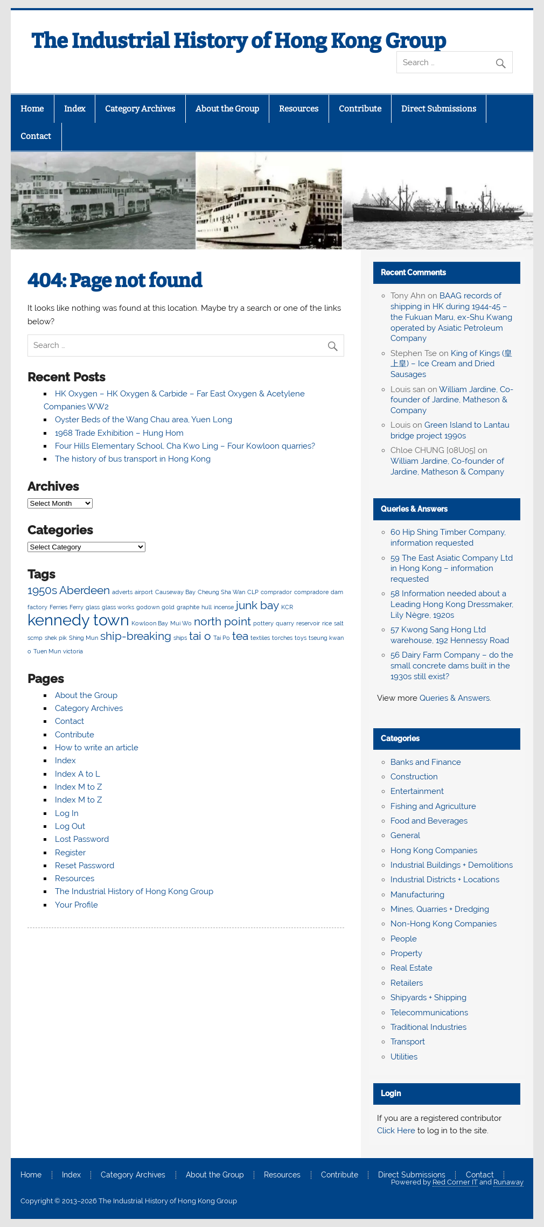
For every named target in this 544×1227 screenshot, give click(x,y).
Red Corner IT (455, 1182)
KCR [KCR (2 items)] (287, 607)
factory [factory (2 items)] (37, 607)
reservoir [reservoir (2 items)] (308, 623)
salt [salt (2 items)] (339, 623)
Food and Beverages (429, 821)
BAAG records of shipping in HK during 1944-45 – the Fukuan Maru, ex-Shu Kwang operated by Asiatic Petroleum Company (451, 317)
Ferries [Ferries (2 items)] (58, 607)
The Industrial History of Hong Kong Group (238, 41)
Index (74, 109)
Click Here (396, 1130)
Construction (414, 777)
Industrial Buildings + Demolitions (451, 865)
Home (32, 109)
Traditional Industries (428, 1027)
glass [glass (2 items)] (93, 607)
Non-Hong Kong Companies (443, 924)
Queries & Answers (414, 509)
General (405, 835)
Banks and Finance (425, 762)
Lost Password (82, 839)
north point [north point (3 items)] (222, 621)
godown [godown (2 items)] (147, 607)
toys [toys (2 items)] (300, 638)
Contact (35, 136)
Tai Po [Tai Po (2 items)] (221, 638)
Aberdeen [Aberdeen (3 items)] (84, 590)
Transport (407, 1042)
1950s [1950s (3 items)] (42, 590)
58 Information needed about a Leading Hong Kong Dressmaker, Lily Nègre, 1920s (451, 604)
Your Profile (76, 905)
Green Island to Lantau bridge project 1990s (450, 430)
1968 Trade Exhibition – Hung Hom (119, 433)
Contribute (360, 109)
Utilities (403, 1057)
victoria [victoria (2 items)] (73, 651)
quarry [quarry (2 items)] (285, 623)
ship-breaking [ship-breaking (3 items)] (135, 636)
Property (406, 953)
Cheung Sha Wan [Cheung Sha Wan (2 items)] (221, 592)
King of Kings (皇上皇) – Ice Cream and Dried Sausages (451, 364)
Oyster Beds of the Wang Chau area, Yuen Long (143, 419)
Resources (298, 109)
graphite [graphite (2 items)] (188, 607)
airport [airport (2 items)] (144, 592)
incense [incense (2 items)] (224, 607)
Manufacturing (417, 895)
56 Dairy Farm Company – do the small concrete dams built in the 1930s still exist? (451, 665)
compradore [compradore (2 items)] (311, 592)
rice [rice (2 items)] (327, 623)
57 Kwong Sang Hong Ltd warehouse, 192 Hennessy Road (449, 635)
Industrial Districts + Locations (444, 879)
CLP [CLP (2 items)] (253, 592)
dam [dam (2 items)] (337, 592)
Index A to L (77, 774)
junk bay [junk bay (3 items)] (257, 605)
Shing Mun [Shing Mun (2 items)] (83, 638)
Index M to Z (78, 787)
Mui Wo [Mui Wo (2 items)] (181, 623)
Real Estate (411, 968)
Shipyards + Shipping (428, 997)
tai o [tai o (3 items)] (200, 636)
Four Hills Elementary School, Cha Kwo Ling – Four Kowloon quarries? (185, 446)
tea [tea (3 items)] (240, 636)
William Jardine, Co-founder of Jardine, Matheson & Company (451, 400)
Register (70, 852)
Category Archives (140, 109)
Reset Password (84, 865)
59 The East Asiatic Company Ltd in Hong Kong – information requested (451, 568)
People (403, 939)
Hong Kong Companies (433, 850)
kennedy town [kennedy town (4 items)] (78, 619)
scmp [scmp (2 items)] (35, 638)
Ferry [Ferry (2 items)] (76, 607)
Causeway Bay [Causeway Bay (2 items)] (175, 592)
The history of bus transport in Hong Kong (133, 459)
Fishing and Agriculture (433, 806)
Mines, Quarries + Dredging (439, 909)
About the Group (227, 109)
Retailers (406, 983)
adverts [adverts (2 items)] (122, 592)
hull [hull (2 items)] (206, 607)
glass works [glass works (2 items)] (118, 607)
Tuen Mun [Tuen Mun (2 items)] (47, 651)
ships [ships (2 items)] (180, 638)
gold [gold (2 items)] (168, 607)
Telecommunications (429, 1012)
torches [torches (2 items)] (282, 638)
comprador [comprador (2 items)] (276, 592)
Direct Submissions (438, 109)
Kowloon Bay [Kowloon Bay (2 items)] (149, 623)
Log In (67, 813)
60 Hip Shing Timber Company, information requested (448, 537)
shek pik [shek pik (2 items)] (56, 638)
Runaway (508, 1182)
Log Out (70, 826)
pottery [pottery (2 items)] (263, 623)
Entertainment (417, 791)
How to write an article (96, 747)
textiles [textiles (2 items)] (260, 638)
